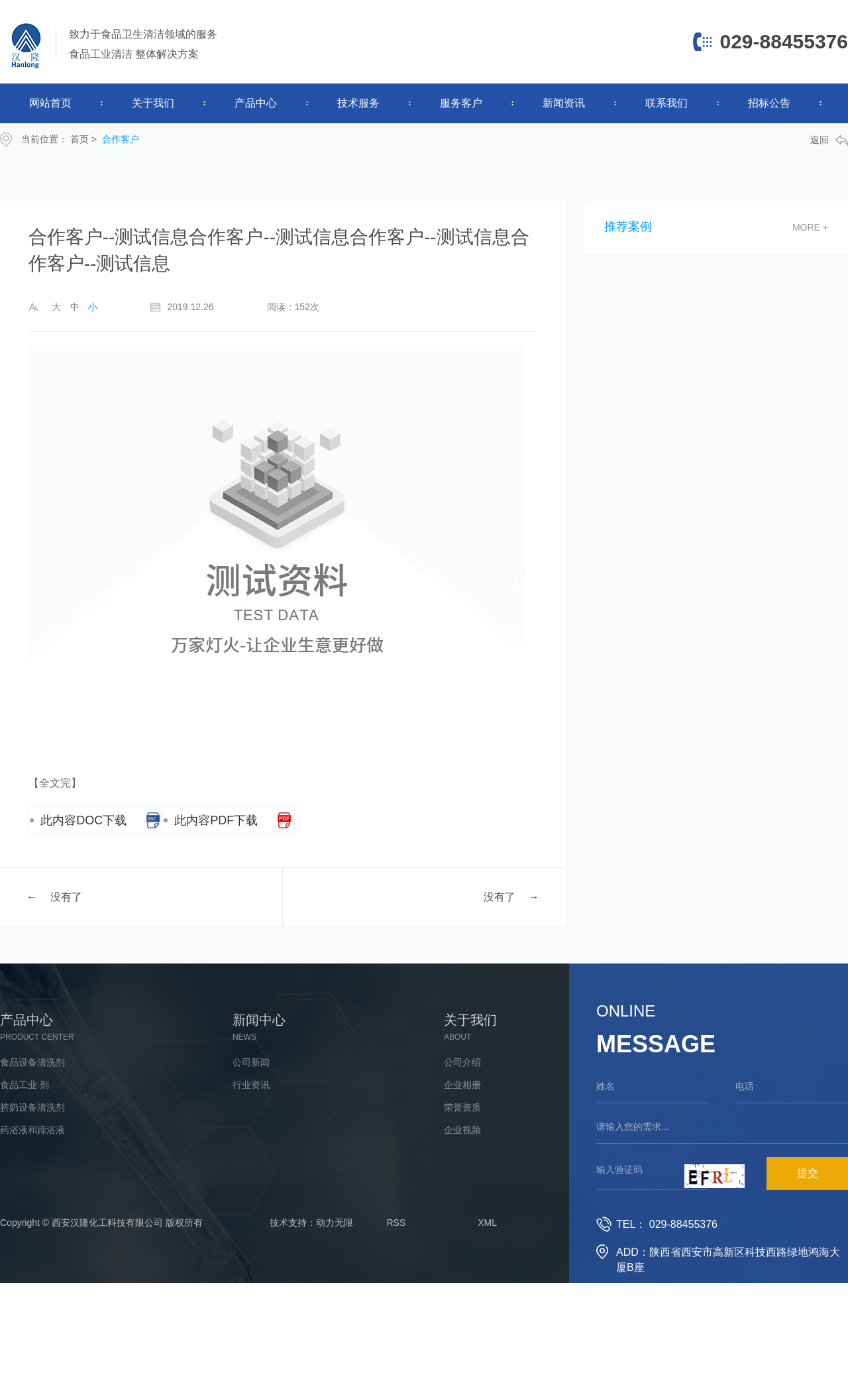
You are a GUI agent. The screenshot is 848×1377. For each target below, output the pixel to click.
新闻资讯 (564, 103)
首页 (79, 139)
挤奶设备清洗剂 (32, 1107)
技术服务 (358, 103)
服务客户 (461, 103)
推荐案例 (628, 227)
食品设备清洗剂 (32, 1062)
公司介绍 (462, 1062)
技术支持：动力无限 (311, 1222)
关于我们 (153, 103)
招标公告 (769, 103)
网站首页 (50, 103)
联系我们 (666, 103)
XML (487, 1222)
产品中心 (256, 103)
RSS (396, 1222)
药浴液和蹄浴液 (32, 1130)
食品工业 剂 (24, 1084)
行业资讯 (251, 1084)
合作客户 (120, 139)
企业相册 (462, 1084)
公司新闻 (251, 1062)
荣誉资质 (462, 1107)
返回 (829, 140)
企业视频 (462, 1130)
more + (810, 227)
